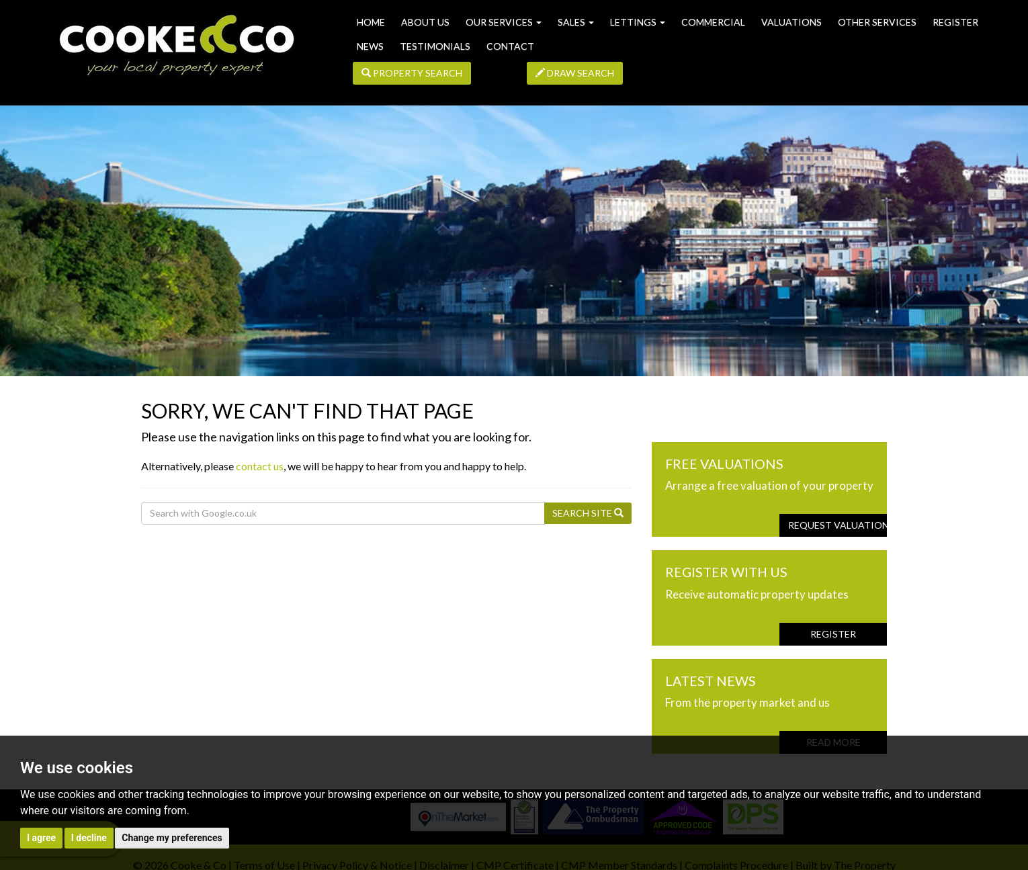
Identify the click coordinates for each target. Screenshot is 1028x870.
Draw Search (575, 73)
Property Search (411, 73)
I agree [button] (41, 837)
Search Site (588, 513)
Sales (576, 22)
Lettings (637, 22)
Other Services (877, 22)
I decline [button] (89, 837)
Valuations (791, 22)
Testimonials (435, 46)
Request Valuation (837, 525)
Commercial (713, 22)
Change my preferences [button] (172, 837)
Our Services (504, 22)
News (370, 46)
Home (371, 22)
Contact (510, 46)
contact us (260, 466)
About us (425, 22)
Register (955, 22)
